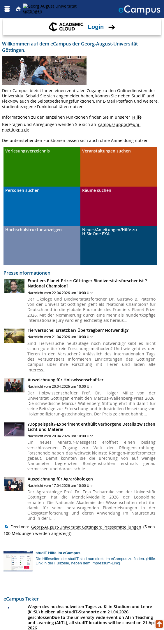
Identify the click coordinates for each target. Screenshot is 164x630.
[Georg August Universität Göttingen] (56, 8)
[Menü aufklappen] (7, 9)
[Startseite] (18, 8)
